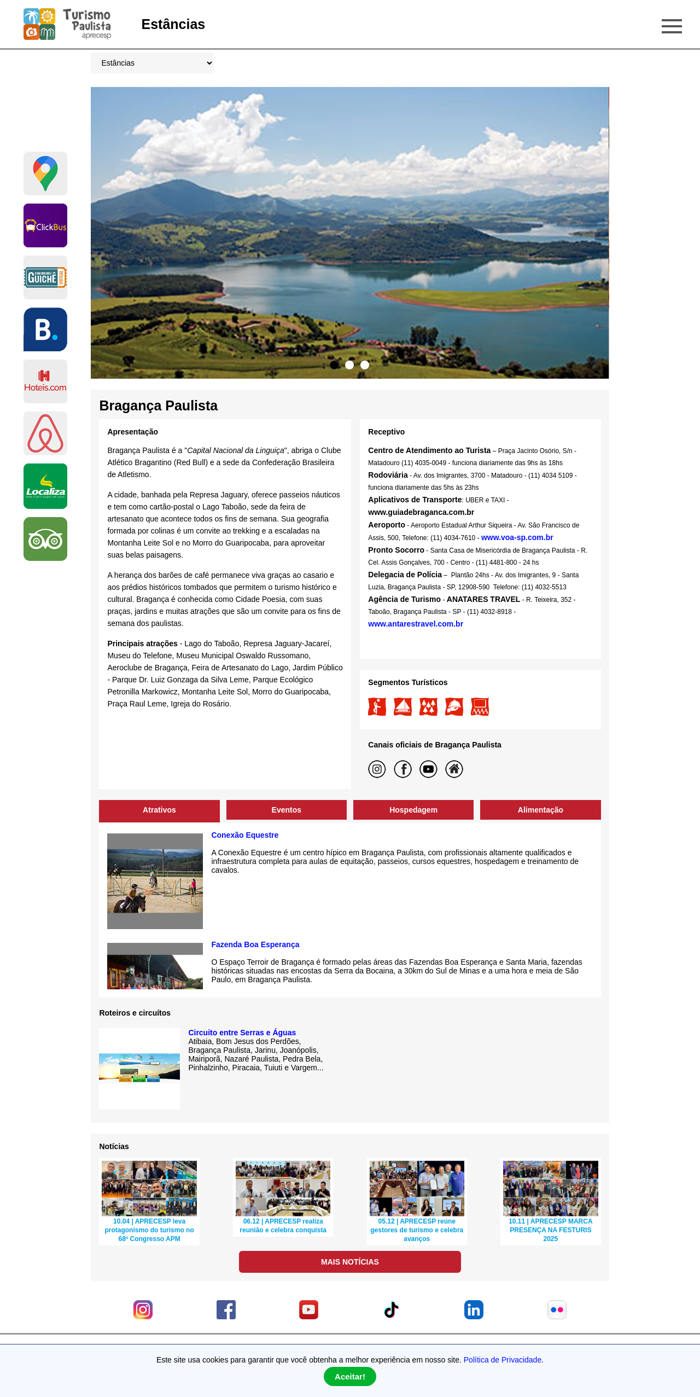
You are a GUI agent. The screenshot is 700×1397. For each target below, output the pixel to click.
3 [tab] (364, 365)
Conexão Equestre (244, 835)
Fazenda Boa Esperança (255, 944)
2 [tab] (349, 365)
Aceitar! (350, 1376)
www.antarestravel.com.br (416, 623)
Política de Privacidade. (504, 1359)
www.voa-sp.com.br (517, 537)
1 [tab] (334, 365)
